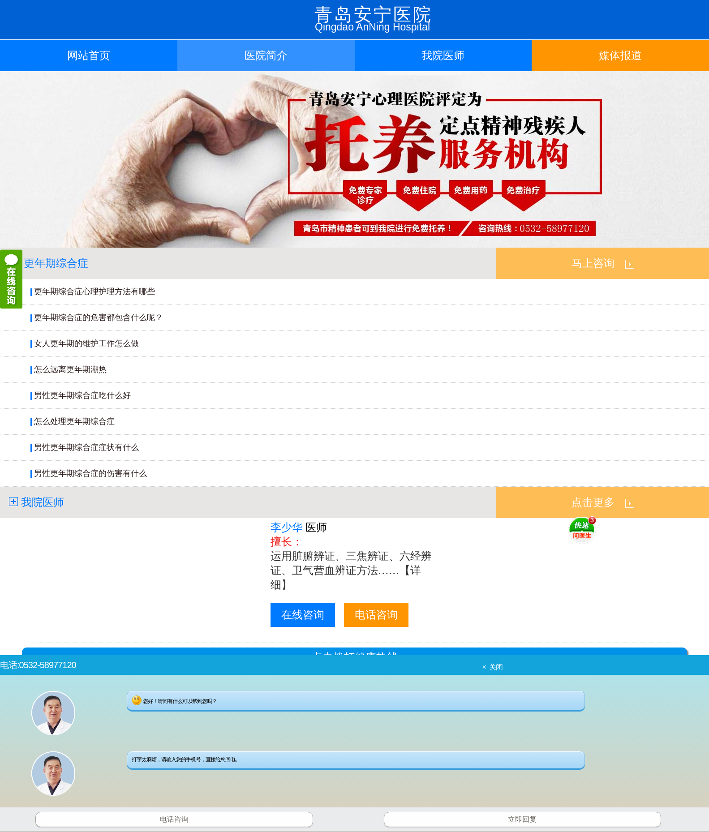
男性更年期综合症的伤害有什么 (90, 473)
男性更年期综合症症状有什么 (86, 447)
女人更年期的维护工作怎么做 (86, 343)
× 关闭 (492, 667)
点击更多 (602, 502)
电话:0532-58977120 (38, 665)
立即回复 (522, 819)
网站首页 (88, 55)
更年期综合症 (56, 263)
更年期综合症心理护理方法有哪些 (94, 291)
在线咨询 (302, 615)
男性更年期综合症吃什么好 (82, 395)
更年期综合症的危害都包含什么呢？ (98, 317)
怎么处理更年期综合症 (74, 421)
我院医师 (442, 55)
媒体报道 (620, 55)
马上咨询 (602, 263)
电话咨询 (376, 615)
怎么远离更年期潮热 (70, 369)
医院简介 (266, 55)
